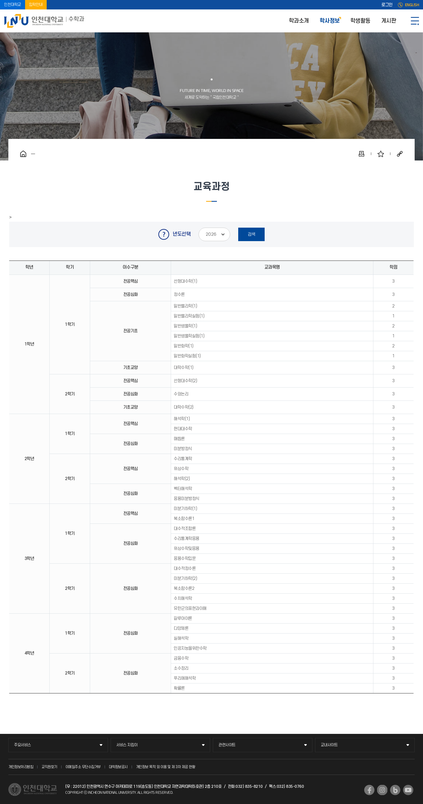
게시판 (388, 21)
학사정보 (330, 21)
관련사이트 (227, 745)
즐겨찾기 (380, 153)
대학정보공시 (118, 767)
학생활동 (360, 21)
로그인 (387, 4)
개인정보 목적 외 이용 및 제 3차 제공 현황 (165, 767)
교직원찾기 (49, 767)
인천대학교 (12, 4)
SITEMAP (415, 20)
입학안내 (36, 4)
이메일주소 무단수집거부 (83, 767)
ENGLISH (412, 4)
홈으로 (23, 153)
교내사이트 (329, 745)
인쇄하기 (361, 153)
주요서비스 (22, 745)
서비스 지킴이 (127, 745)
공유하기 (400, 153)
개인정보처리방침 (20, 767)
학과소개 (299, 21)
